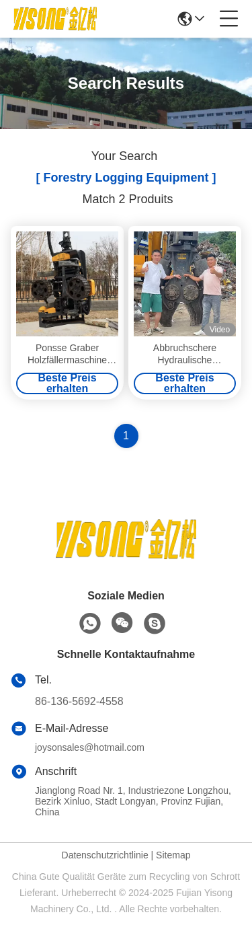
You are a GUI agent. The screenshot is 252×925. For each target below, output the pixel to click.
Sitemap (173, 855)
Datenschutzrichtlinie (105, 855)
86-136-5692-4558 (79, 701)
